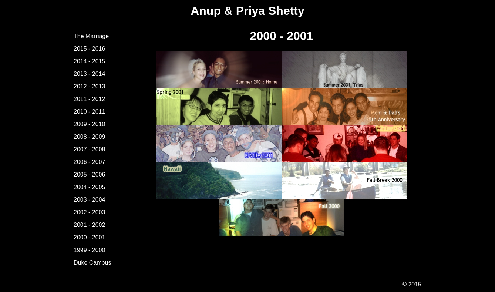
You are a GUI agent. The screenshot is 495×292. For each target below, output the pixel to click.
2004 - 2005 (89, 187)
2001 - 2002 (89, 225)
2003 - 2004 (89, 200)
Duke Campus (92, 262)
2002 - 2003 (89, 212)
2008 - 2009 (89, 137)
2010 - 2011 (89, 111)
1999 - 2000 (89, 250)
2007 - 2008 (89, 149)
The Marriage (91, 36)
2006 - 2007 (89, 162)
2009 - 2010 (89, 124)
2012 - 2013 (89, 86)
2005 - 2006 (89, 174)
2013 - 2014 (89, 74)
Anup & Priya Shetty (247, 10)
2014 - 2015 (89, 61)
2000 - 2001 (89, 237)
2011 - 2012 (89, 99)
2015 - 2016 (89, 49)
